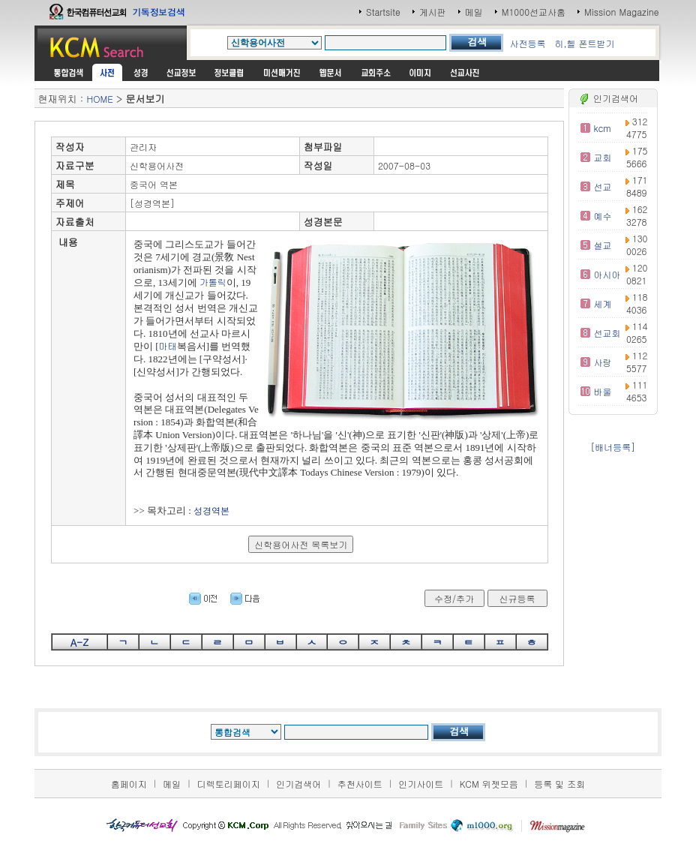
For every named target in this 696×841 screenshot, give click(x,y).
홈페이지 (129, 783)
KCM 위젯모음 (489, 783)
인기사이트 (420, 783)
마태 (168, 345)
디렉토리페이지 (228, 783)
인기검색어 (298, 783)
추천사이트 (360, 783)
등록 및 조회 (559, 783)
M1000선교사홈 (534, 11)
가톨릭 (213, 281)
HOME (99, 98)
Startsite (383, 11)
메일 (474, 11)
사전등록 (527, 43)
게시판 (432, 11)
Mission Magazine (621, 11)
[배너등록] (612, 446)
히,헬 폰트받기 (584, 43)
